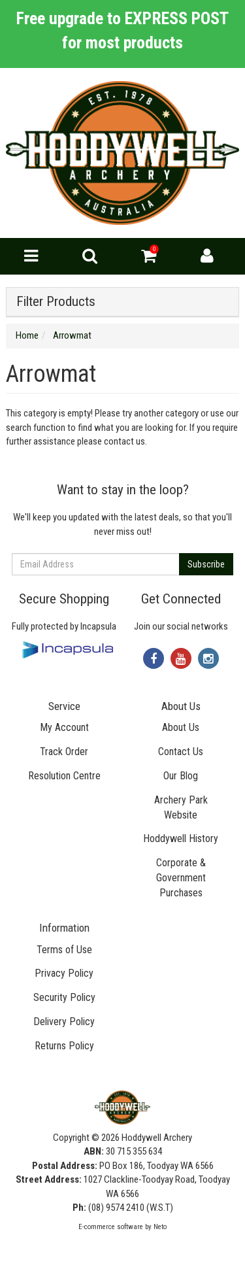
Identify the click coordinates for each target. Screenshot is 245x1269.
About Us (180, 727)
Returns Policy (64, 1046)
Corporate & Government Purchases (181, 877)
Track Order (64, 751)
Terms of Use (64, 949)
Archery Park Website (181, 807)
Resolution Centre (64, 776)
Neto (160, 1227)
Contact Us (180, 751)
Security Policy (64, 997)
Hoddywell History (180, 838)
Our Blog (180, 776)
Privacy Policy (64, 973)
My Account (64, 727)
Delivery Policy (64, 1021)
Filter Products (55, 301)
